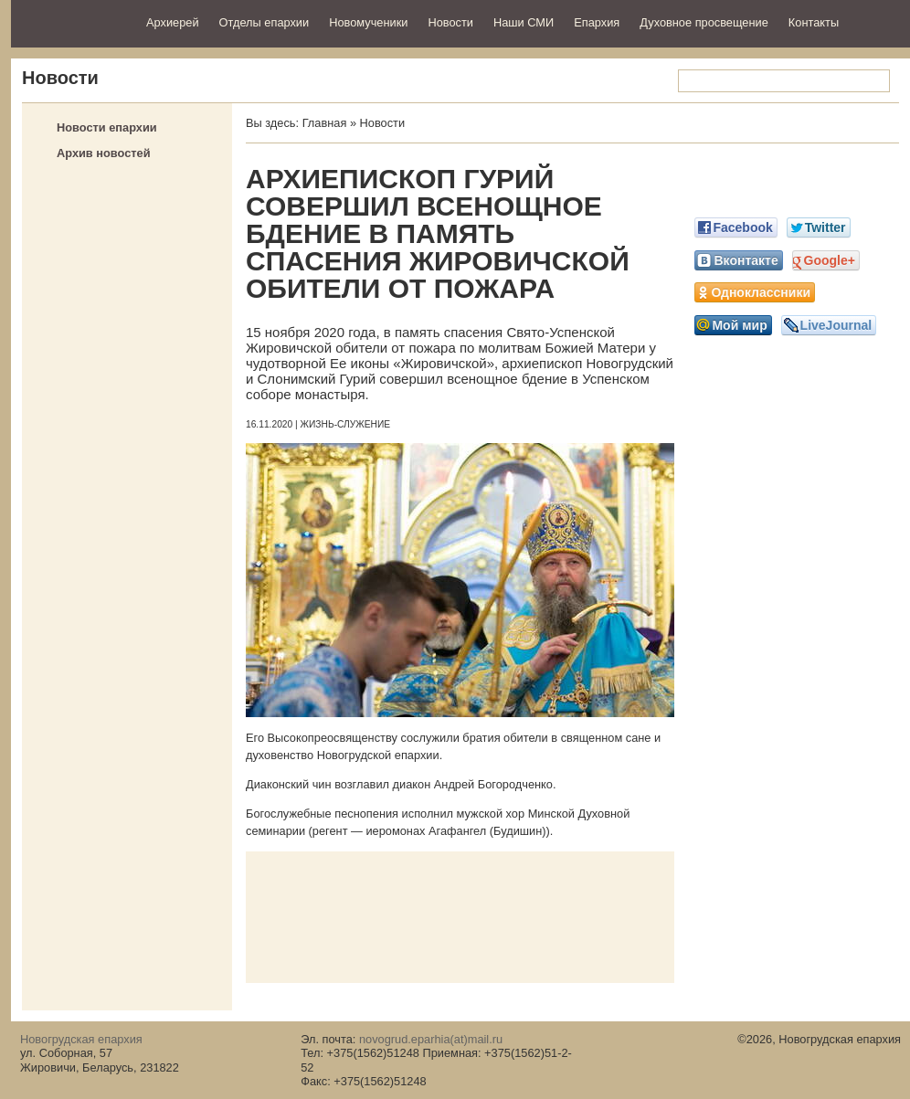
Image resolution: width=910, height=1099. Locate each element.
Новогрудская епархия (72, 21)
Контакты (813, 22)
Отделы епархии (264, 22)
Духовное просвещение (704, 22)
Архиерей (172, 22)
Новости (450, 22)
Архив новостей (104, 153)
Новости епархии (107, 127)
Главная (324, 123)
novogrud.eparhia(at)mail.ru (431, 1039)
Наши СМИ (523, 22)
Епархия (596, 22)
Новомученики (368, 22)
